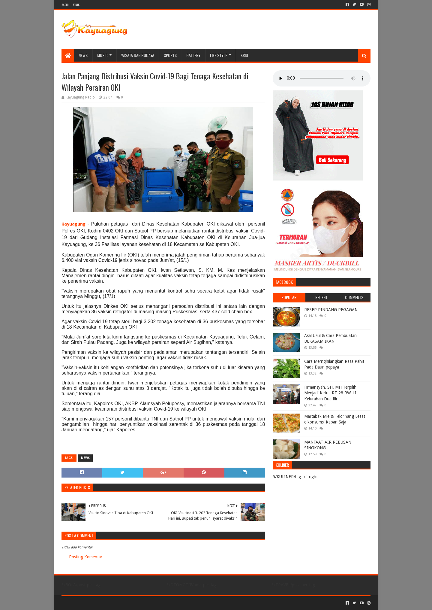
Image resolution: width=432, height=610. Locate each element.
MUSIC (102, 55)
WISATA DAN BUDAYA (137, 55)
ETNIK (76, 4)
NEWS (83, 55)
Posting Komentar (85, 556)
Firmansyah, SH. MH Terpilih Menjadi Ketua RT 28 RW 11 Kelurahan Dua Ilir (330, 393)
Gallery (193, 55)
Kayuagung (74, 224)
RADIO (65, 4)
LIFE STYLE (218, 55)
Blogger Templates (129, 603)
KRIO (244, 55)
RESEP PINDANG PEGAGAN (331, 309)
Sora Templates (94, 603)
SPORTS (170, 55)
